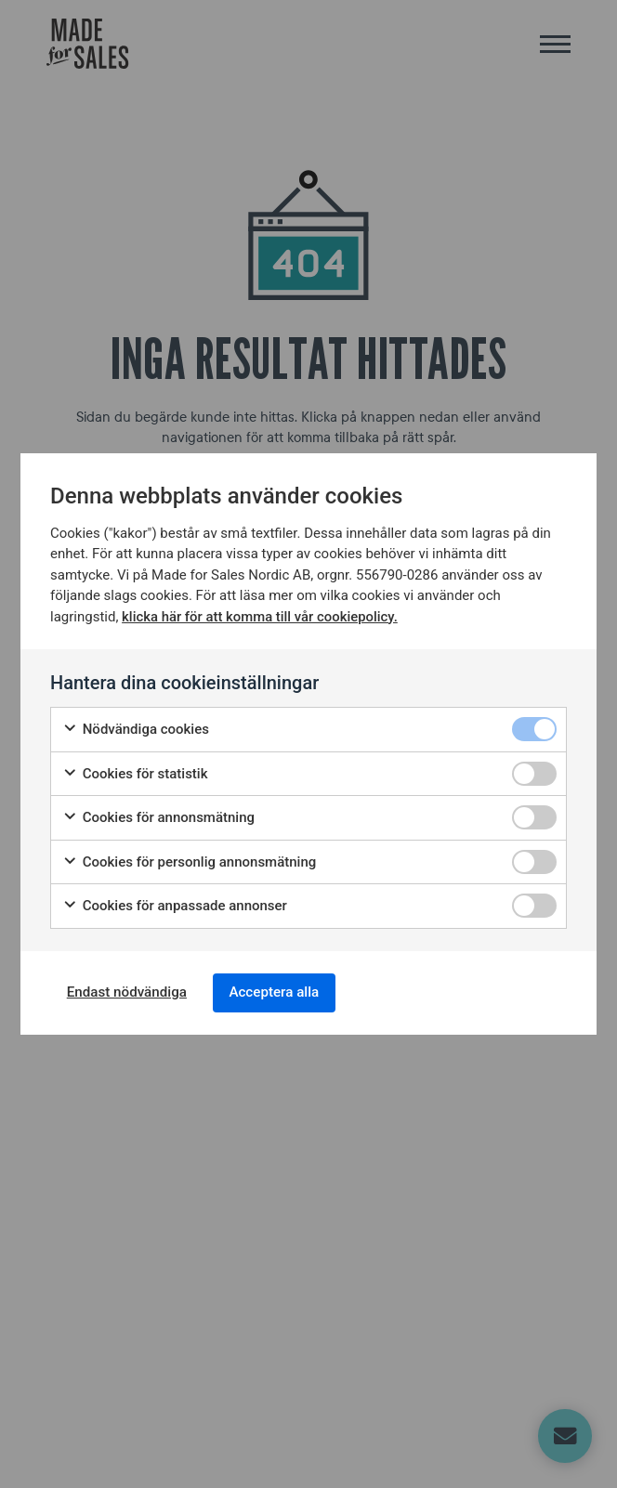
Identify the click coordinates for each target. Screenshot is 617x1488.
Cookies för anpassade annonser (174, 903)
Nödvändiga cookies (135, 727)
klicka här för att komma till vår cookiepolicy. (261, 614)
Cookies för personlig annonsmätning (189, 859)
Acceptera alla (291, 992)
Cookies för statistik (135, 771)
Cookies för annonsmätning (158, 815)
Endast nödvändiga (133, 992)
